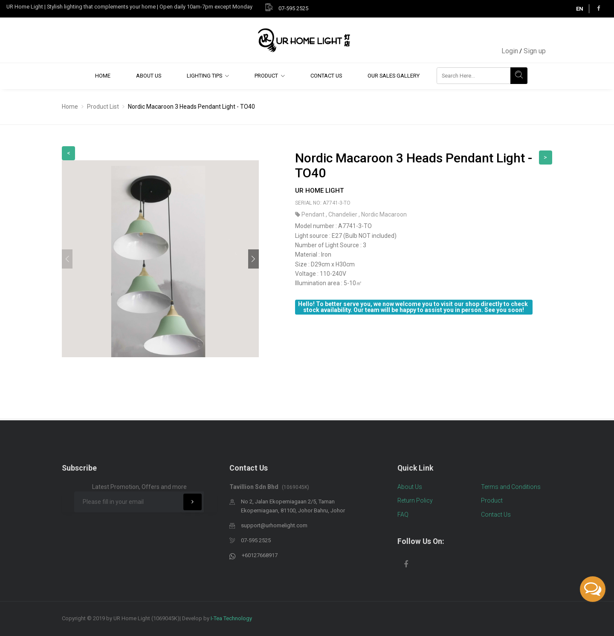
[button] (253, 259)
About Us (148, 75)
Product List (103, 106)
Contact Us (326, 75)
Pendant (313, 214)
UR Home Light (319, 190)
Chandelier (343, 214)
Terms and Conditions (511, 486)
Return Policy (415, 500)
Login (509, 51)
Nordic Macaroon (384, 214)
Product (266, 75)
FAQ (402, 514)
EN (579, 9)
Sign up (535, 51)
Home (102, 75)
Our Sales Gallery (394, 75)
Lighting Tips (204, 75)
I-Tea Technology (231, 618)
